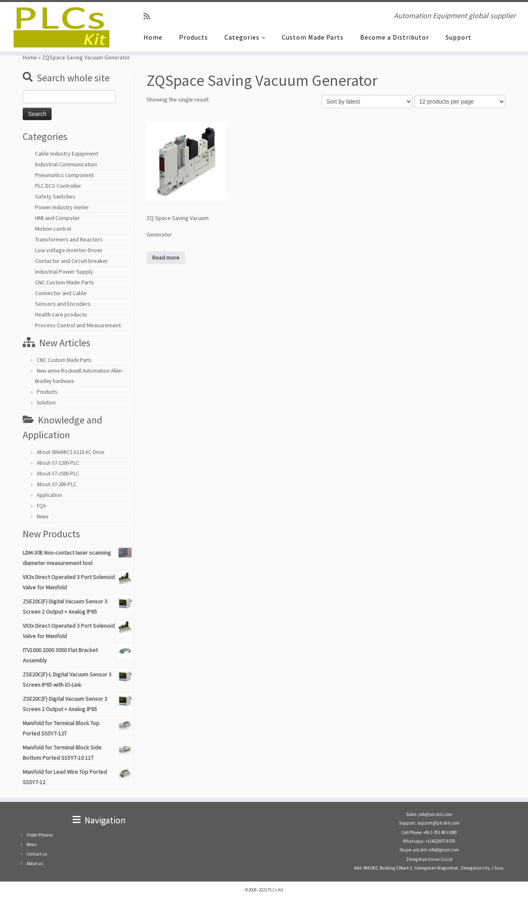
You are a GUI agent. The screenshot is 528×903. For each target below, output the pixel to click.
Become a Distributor (394, 37)
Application (49, 495)
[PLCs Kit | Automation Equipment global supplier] (61, 26)
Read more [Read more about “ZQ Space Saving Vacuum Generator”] (165, 257)
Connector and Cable (61, 293)
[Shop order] (367, 101)
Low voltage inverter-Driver (69, 250)
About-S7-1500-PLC (58, 473)
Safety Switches (55, 196)
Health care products (61, 314)
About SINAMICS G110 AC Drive (70, 452)
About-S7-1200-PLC (58, 462)
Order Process (39, 835)
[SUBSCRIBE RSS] (150, 16)
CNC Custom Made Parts (64, 282)
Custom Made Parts (313, 37)
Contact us (36, 854)
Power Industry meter (62, 207)
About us (34, 863)
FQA (41, 505)
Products (193, 37)
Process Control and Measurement (78, 325)
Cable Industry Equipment (66, 153)
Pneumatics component (64, 175)
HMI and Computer (57, 218)
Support (458, 37)
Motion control (53, 228)
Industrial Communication (66, 164)
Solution (46, 402)
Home (153, 37)
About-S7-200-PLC (57, 484)
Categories (244, 37)
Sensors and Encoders (63, 303)
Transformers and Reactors (69, 239)
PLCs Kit (275, 890)
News (42, 516)
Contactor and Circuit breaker (71, 261)
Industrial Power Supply (64, 271)
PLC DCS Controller (58, 185)
